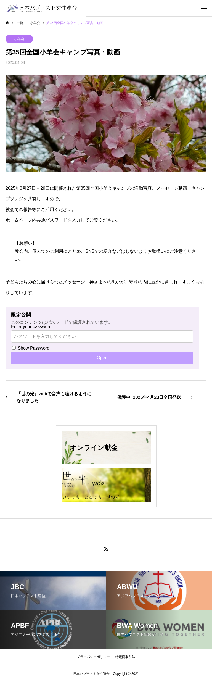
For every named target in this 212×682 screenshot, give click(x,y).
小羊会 (19, 39)
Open (102, 357)
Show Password (30, 348)
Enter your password (31, 327)
